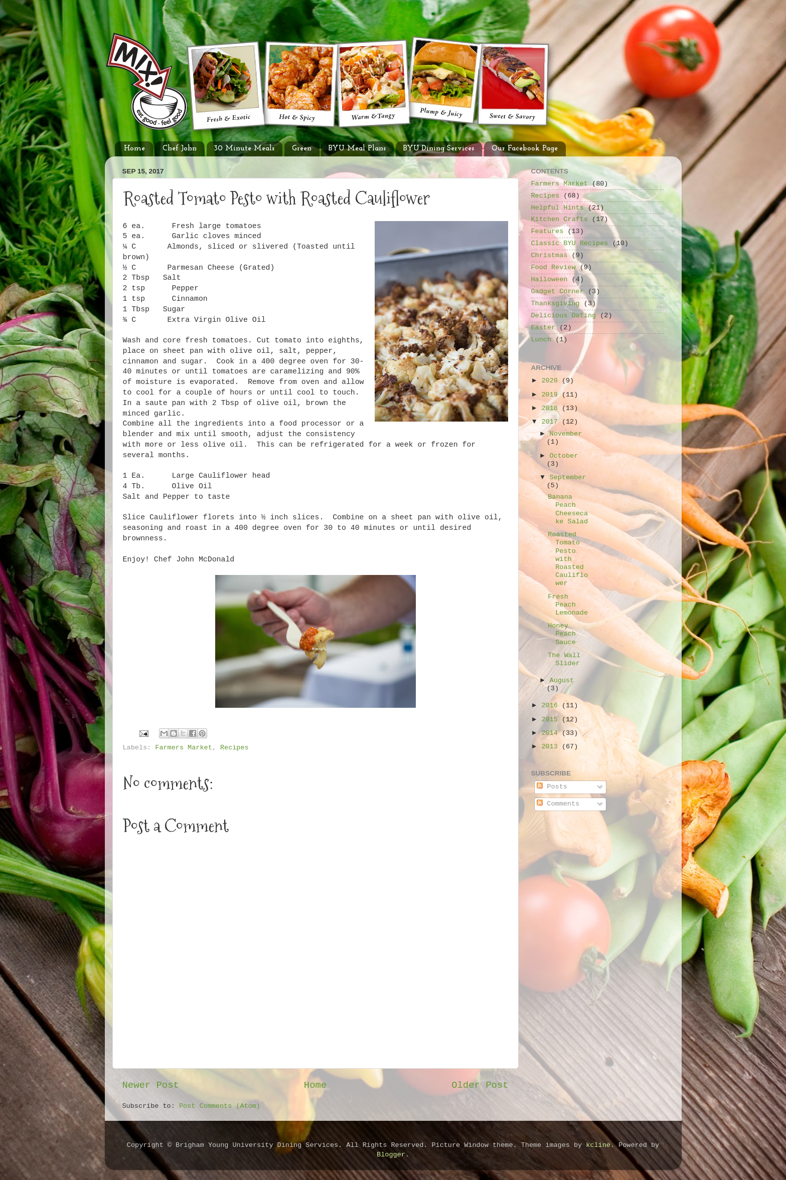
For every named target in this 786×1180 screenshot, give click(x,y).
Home (134, 148)
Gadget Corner (557, 291)
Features (547, 231)
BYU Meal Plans (357, 148)
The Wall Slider (564, 659)
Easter (543, 327)
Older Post (479, 1085)
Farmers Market (183, 747)
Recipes (234, 747)
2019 (551, 395)
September (568, 477)
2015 (551, 719)
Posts (552, 787)
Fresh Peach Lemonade (568, 605)
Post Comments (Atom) (219, 1106)
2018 (551, 408)
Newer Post (150, 1085)
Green (301, 148)
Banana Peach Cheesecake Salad (568, 509)
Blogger (391, 1154)
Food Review (553, 267)
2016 (551, 705)
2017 (551, 422)
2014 (551, 733)
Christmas (549, 255)
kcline (598, 1145)
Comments (558, 804)
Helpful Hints (557, 208)
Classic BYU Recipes (569, 243)
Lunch (541, 339)
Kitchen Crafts (559, 219)
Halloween (549, 279)
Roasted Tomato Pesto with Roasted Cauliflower (568, 559)
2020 (551, 380)
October (564, 456)
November (566, 434)
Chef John (180, 148)
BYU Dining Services (438, 148)
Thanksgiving (555, 303)
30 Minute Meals (244, 148)
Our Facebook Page (525, 148)
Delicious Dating (563, 315)
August (562, 680)
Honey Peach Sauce (562, 634)
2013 (551, 746)
